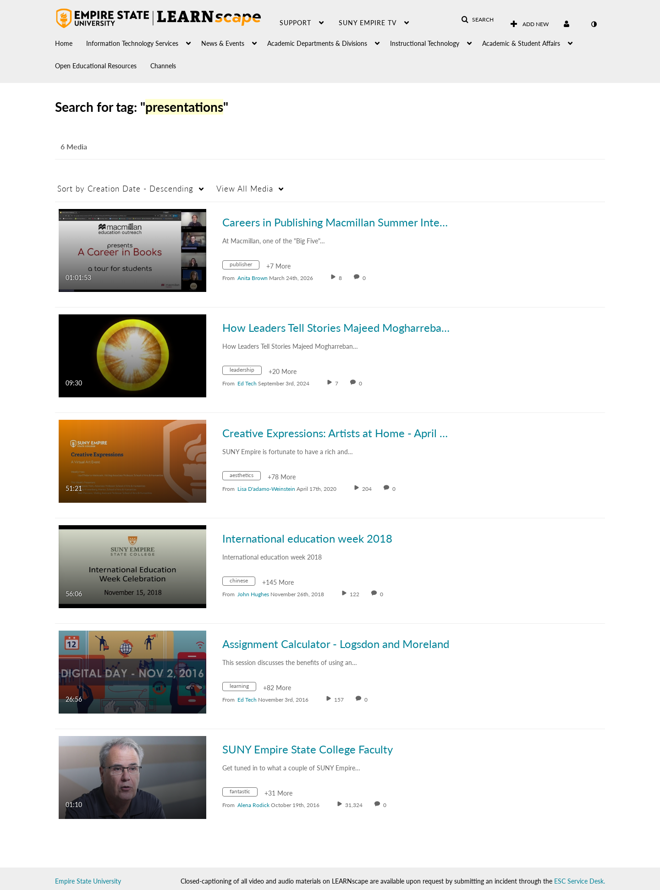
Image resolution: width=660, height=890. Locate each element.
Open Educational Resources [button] (96, 66)
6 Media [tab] (73, 146)
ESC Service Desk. (579, 881)
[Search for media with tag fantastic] (243, 793)
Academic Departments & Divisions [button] (317, 43)
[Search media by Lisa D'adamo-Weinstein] (266, 488)
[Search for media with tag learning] (242, 688)
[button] (477, 19)
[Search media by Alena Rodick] (253, 805)
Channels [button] (163, 66)
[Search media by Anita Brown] (252, 278)
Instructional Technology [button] (424, 43)
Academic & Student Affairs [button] (521, 43)
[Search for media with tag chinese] (242, 582)
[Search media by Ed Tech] (247, 383)
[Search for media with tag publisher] (244, 266)
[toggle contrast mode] (593, 24)
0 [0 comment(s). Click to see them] (365, 278)
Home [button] (63, 43)
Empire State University (88, 881)
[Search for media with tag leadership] (245, 371)
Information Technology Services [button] (132, 43)
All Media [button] (244, 188)
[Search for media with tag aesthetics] (245, 477)
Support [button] (295, 23)
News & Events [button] (222, 43)
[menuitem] (70, 41)
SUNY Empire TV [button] (367, 23)
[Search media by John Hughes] (253, 594)
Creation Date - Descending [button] (125, 188)
